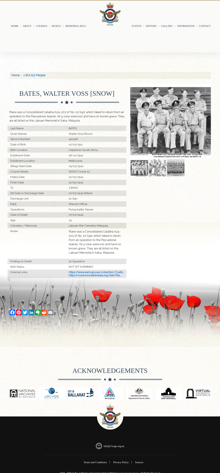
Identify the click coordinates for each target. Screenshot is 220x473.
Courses (41, 11)
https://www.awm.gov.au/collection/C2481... (96, 243)
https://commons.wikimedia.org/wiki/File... (95, 246)
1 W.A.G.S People (34, 46)
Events (136, 11)
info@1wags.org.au (114, 417)
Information (186, 11)
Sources (139, 433)
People (56, 11)
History (151, 11)
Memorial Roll (75, 11)
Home (14, 11)
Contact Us (207, 11)
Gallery (167, 11)
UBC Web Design (113, 447)
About (27, 11)
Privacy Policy (121, 433)
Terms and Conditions (95, 433)
